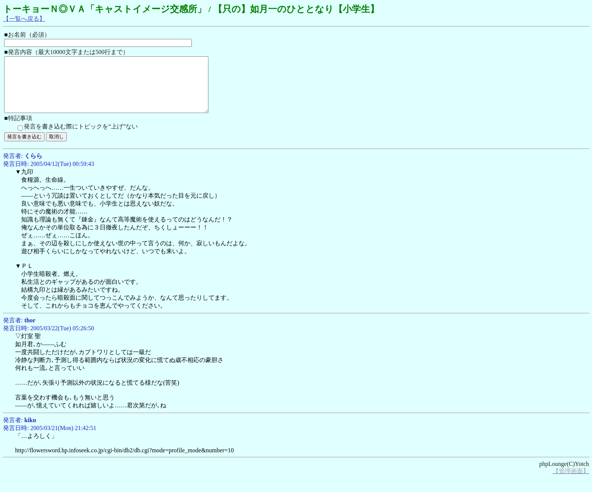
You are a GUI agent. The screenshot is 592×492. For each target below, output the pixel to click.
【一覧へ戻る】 (24, 18)
